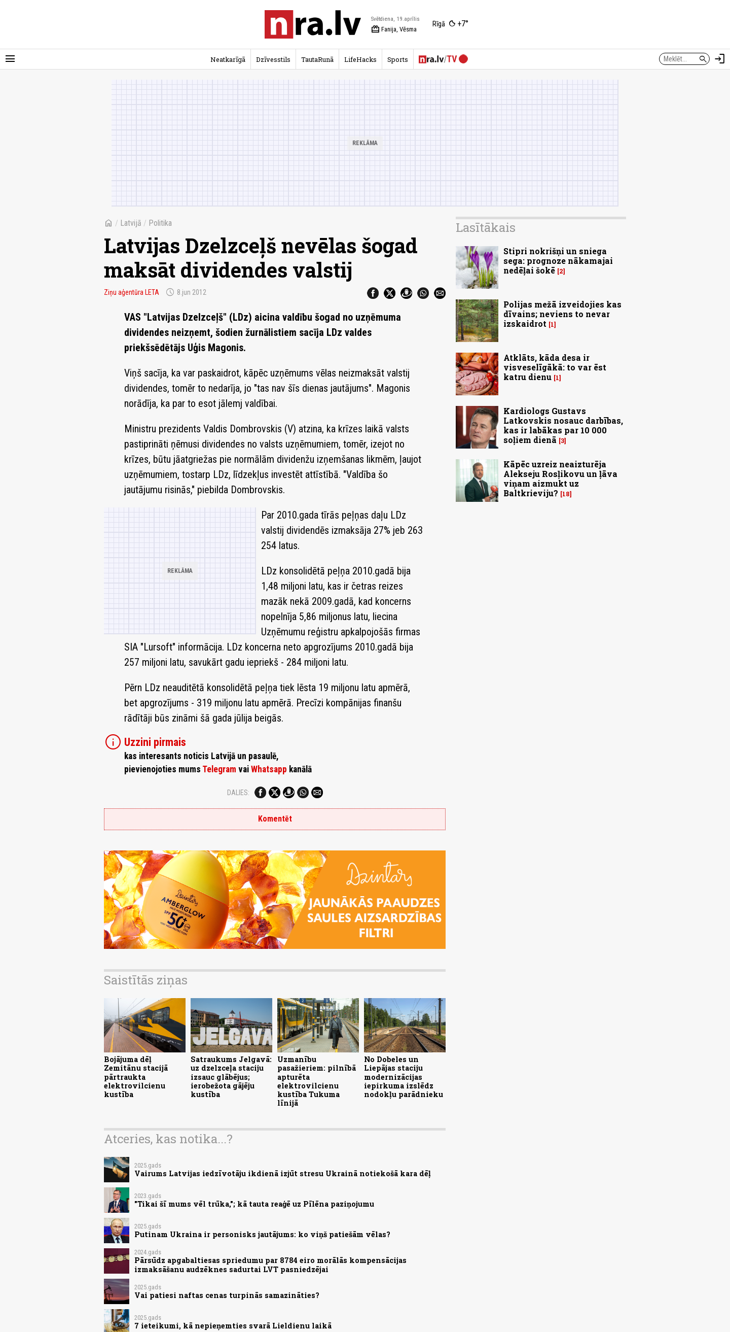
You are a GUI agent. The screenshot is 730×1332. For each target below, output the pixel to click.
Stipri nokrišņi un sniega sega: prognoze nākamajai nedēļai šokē (558, 261)
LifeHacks (360, 59)
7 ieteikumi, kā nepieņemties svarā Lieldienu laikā (233, 1325)
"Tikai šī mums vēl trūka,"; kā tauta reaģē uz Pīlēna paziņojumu (254, 1204)
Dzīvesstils (273, 59)
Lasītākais (486, 227)
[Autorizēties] (720, 59)
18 (566, 494)
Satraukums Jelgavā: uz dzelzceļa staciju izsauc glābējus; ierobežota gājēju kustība (231, 1076)
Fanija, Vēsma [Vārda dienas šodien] (394, 29)
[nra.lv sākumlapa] (313, 24)
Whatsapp (269, 769)
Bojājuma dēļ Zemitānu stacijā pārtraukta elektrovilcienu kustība (136, 1076)
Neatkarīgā (227, 59)
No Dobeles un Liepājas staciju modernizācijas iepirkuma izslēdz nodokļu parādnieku (403, 1076)
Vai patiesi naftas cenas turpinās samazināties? (226, 1295)
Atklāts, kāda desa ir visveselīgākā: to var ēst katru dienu (554, 367)
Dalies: (238, 793)
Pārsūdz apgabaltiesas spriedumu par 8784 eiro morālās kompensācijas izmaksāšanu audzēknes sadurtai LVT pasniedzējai (270, 1264)
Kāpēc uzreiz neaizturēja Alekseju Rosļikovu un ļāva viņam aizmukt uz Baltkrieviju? (560, 479)
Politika (160, 223)
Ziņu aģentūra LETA (131, 292)
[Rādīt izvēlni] (10, 59)
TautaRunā (317, 59)
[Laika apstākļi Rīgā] (450, 24)
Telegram (219, 769)
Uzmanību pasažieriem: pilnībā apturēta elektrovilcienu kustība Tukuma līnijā (316, 1081)
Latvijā (130, 223)
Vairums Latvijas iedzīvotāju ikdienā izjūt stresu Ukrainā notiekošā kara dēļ (282, 1173)
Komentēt (275, 819)
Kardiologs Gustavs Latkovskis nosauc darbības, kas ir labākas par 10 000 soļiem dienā (563, 425)
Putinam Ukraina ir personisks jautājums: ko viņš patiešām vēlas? (262, 1234)
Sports (397, 59)
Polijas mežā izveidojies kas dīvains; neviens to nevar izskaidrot (562, 314)
